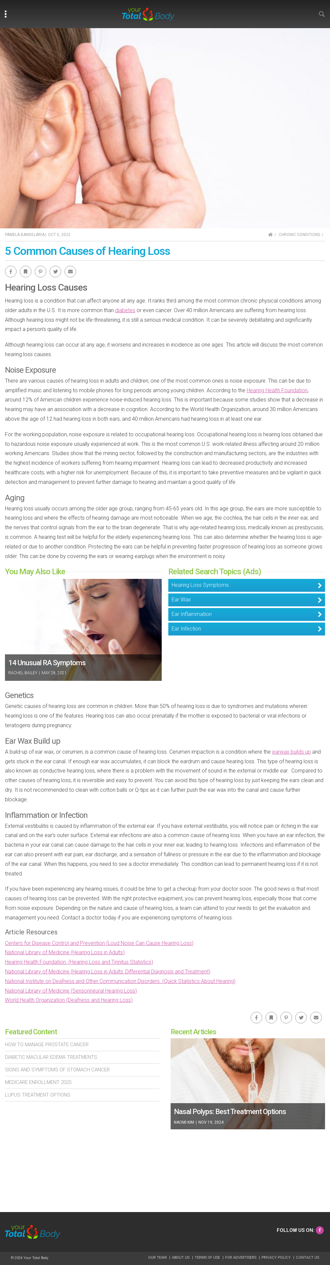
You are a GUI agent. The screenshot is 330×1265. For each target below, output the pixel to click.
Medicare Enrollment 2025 (38, 1082)
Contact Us (307, 1257)
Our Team (158, 1257)
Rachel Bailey (22, 673)
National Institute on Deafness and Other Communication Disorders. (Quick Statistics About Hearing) (120, 981)
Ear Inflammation (192, 614)
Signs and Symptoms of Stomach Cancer (57, 1070)
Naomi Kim (184, 1122)
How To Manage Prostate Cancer (47, 1045)
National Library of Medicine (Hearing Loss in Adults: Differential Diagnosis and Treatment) (107, 971)
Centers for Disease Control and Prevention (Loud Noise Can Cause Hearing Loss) (99, 943)
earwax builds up (291, 752)
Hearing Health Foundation (277, 390)
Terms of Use (208, 1257)
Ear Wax (181, 599)
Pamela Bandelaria (25, 235)
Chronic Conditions (299, 234)
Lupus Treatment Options (37, 1095)
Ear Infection (186, 629)
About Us (181, 1257)
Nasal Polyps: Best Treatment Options (230, 1111)
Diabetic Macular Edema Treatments (51, 1057)
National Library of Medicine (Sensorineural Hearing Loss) (71, 991)
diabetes (125, 310)
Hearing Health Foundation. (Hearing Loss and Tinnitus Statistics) (79, 962)
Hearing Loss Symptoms (200, 585)
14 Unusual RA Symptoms (47, 663)
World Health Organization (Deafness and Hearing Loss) (69, 1000)
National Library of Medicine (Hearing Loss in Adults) (65, 952)
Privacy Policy (277, 1257)
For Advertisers (241, 1257)
